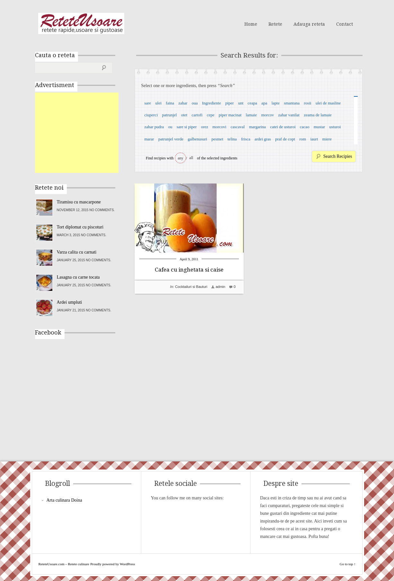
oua (195, 103)
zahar (183, 103)
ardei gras (263, 139)
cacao (305, 126)
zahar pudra (154, 126)
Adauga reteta (309, 24)
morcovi (219, 126)
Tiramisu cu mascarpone (79, 202)
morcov (267, 114)
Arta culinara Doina (64, 500)
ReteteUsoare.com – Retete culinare (81, 23)
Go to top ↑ (348, 564)
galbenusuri (197, 139)
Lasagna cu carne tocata (78, 277)
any (180, 158)
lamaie (251, 114)
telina (232, 139)
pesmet (217, 139)
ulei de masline (328, 103)
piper (229, 103)
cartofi (197, 114)
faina (170, 103)
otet (184, 114)
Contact (344, 24)
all (191, 158)
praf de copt (285, 139)
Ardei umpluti (69, 302)
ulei (158, 103)
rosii (307, 103)
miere (327, 139)
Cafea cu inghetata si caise (189, 269)
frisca (245, 139)
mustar (319, 126)
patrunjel (169, 114)
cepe (211, 114)
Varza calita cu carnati (77, 252)
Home (250, 24)
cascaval (238, 126)
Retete (275, 24)
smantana (292, 103)
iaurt (314, 139)
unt (240, 103)
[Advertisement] (83, 133)
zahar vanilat (289, 114)
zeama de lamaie (318, 114)
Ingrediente (211, 103)
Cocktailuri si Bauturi (191, 287)
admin (220, 287)
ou (170, 126)
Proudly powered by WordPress (112, 564)
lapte (275, 103)
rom (302, 139)
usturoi (335, 126)
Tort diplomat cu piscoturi (80, 227)
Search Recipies (337, 156)
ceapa (252, 103)
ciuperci (151, 114)
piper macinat (230, 114)
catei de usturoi (282, 126)
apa (264, 103)
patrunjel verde (170, 139)
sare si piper (187, 126)
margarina (257, 126)
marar (149, 139)
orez (204, 126)
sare (147, 103)
